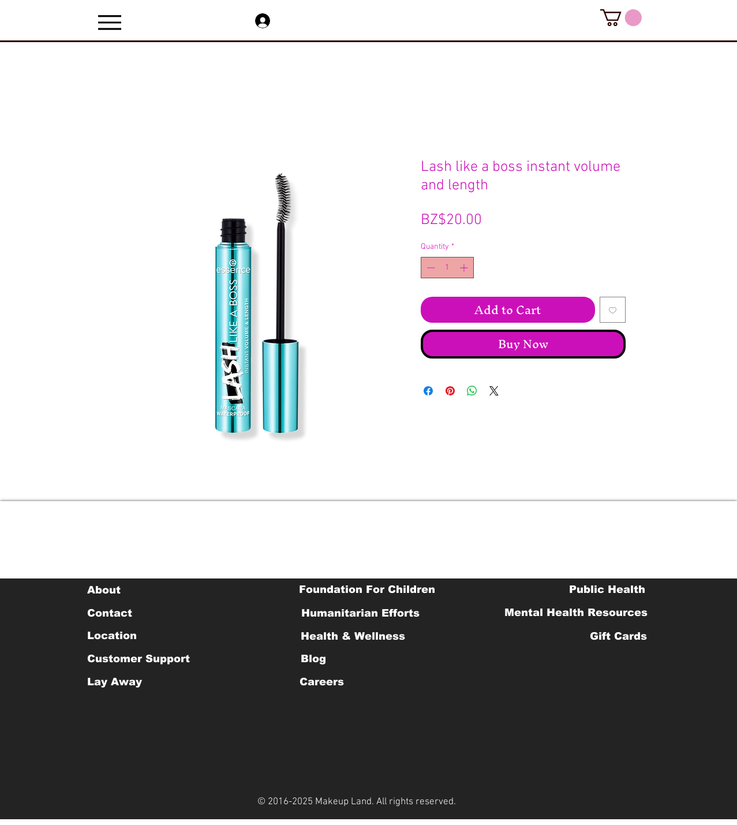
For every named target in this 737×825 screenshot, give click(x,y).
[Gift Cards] (619, 636)
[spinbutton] (447, 267)
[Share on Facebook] (428, 391)
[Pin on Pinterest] (450, 391)
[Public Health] (607, 589)
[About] (104, 590)
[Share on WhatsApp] (472, 391)
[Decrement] (429, 267)
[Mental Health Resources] (576, 612)
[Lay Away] (114, 681)
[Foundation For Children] (367, 589)
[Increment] (465, 267)
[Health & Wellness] (353, 636)
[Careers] (321, 681)
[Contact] (110, 613)
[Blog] (313, 658)
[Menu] (110, 22)
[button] (621, 17)
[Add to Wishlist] (613, 310)
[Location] (112, 635)
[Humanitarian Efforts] (360, 613)
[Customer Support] (138, 658)
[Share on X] (494, 391)
